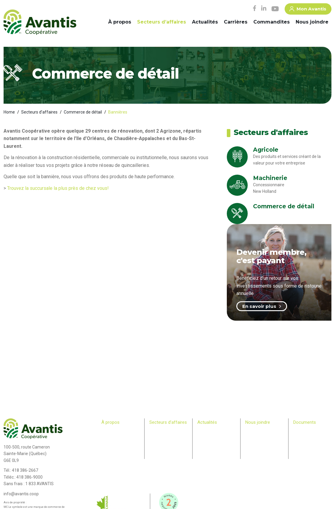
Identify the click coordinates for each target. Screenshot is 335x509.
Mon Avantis (307, 10)
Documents (304, 422)
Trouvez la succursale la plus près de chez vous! (58, 188)
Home (9, 112)
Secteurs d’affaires (161, 22)
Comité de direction (117, 437)
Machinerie (158, 437)
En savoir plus (261, 306)
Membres (109, 454)
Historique (109, 431)
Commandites (271, 22)
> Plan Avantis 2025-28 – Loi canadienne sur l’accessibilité (312, 437)
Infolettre (204, 437)
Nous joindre (312, 22)
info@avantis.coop (21, 493)
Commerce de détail (83, 112)
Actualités (205, 22)
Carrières (235, 22)
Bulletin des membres (119, 465)
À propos (119, 22)
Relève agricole (114, 460)
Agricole (156, 431)
